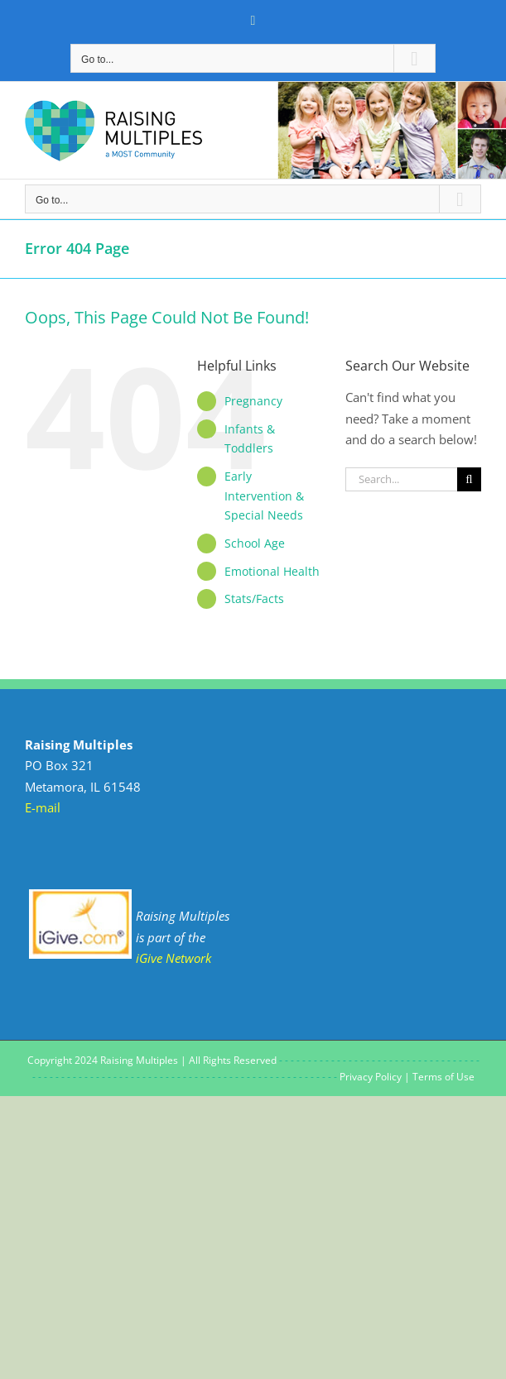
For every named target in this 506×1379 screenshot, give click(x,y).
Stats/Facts (254, 598)
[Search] (469, 479)
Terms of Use (443, 1077)
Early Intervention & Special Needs (264, 496)
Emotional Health (272, 571)
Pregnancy (253, 401)
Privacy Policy (371, 1077)
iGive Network (173, 958)
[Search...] (401, 479)
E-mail (42, 807)
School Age (254, 543)
